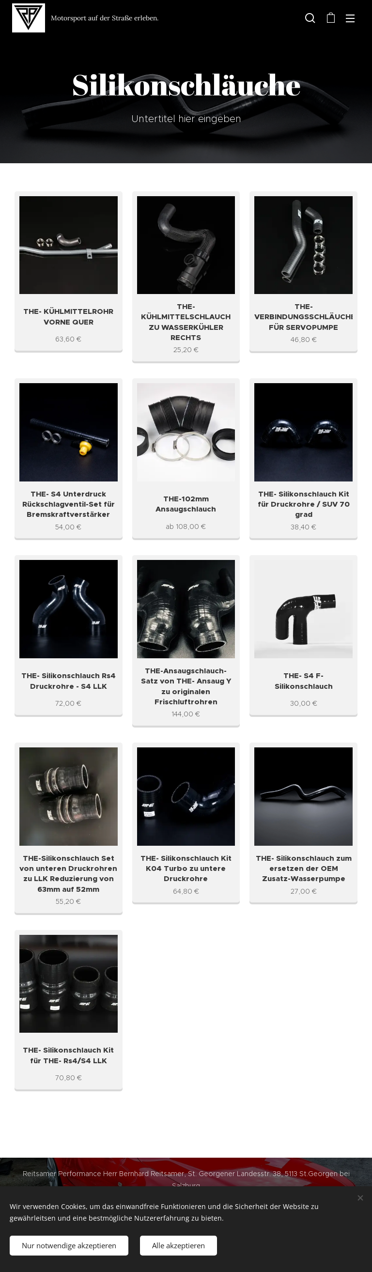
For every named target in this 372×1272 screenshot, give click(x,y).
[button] (310, 18)
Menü (350, 18)
